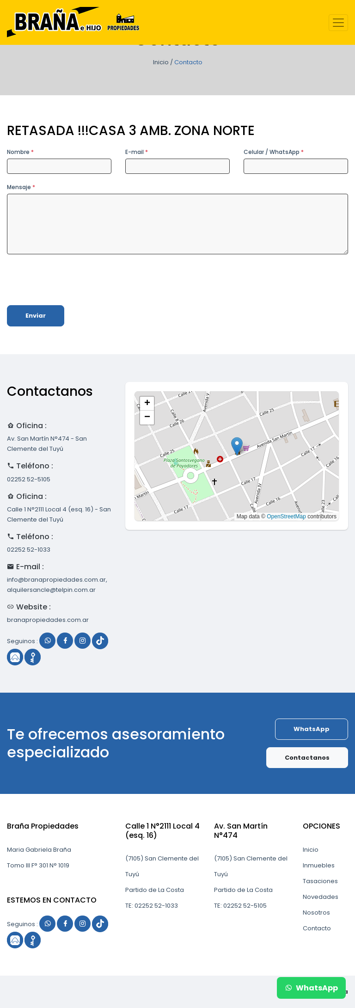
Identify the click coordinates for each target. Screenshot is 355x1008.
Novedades (320, 896)
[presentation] (77, 280)
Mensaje (21, 187)
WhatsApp (312, 729)
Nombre (20, 152)
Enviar (35, 315)
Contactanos (307, 757)
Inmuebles (319, 865)
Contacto (317, 928)
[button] (237, 446)
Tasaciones (320, 881)
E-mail (136, 152)
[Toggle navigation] (338, 22)
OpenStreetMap (286, 516)
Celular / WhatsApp (274, 152)
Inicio (161, 62)
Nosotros (316, 912)
